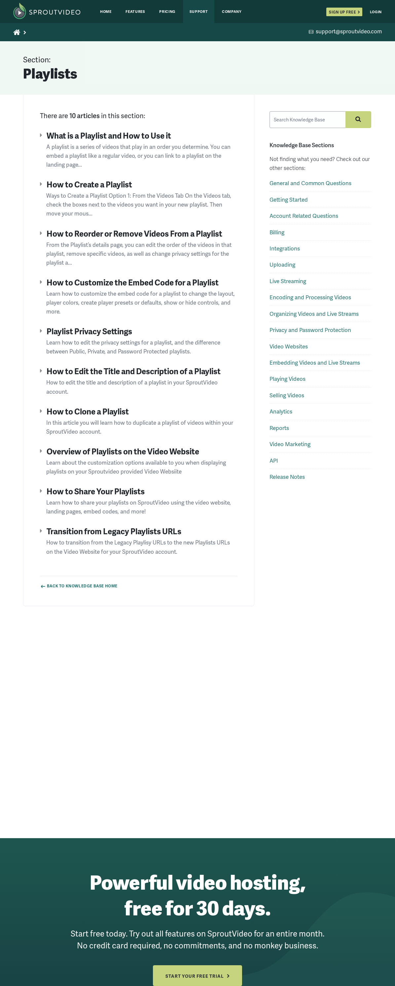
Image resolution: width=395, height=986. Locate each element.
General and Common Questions (310, 185)
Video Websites (288, 348)
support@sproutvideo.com (349, 32)
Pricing (167, 11)
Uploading (282, 267)
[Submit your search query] (356, 120)
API (273, 463)
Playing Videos (287, 381)
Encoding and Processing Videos (310, 300)
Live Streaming (287, 283)
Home (106, 11)
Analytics (280, 414)
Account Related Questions (303, 218)
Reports (279, 430)
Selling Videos (286, 397)
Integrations (284, 251)
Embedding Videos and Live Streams (314, 365)
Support (199, 11)
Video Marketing (289, 446)
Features (135, 11)
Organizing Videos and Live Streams (314, 316)
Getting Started (288, 202)
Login (376, 11)
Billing (276, 234)
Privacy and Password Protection (310, 332)
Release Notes (287, 479)
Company (232, 11)
